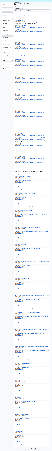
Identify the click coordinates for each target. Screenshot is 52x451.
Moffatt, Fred (8, 40)
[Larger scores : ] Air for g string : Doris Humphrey (23, 223)
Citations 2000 (17, 384)
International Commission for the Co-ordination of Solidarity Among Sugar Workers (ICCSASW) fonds (30, 22)
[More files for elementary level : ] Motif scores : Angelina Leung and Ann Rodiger (28, 299)
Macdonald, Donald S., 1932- (8, 37)
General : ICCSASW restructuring (20, 25)
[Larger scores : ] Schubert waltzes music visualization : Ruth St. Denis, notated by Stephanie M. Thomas (32, 252)
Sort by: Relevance (40, 10)
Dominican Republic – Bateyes (20, 63)
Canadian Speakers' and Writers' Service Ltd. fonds (8, 18)
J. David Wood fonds (19, 420)
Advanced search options (19, 8)
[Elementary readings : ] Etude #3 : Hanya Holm (23, 180)
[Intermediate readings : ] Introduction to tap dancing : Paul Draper (26, 206)
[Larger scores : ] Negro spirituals (20, 244)
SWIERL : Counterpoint (18, 118)
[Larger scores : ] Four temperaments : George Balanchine (24, 274)
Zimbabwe (16, 106)
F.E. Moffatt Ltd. (8, 46)
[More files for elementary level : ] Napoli (21, 286)
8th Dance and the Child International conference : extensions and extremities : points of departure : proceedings (32, 354)
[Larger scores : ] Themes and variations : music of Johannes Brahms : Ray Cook (28, 257)
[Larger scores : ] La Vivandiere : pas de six (22, 269)
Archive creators (5, 34)
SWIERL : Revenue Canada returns (20, 133)
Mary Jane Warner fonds (19, 169)
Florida (16, 67)
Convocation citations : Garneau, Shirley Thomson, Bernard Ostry (26, 401)
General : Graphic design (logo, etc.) (21, 15)
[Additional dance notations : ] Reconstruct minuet (23, 320)
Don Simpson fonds (8, 27)
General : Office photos (19, 29)
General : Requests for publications (21, 33)
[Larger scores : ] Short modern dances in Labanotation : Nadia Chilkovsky (27, 240)
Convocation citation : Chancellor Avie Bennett (22, 405)
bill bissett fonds (8, 23)
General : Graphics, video (19, 20)
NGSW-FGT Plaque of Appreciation (20, 164)
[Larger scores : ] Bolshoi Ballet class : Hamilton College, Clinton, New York (27, 227)
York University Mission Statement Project (22, 371)
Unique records (8, 6)
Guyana (16, 76)
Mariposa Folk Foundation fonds (8, 16)
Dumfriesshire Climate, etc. (19, 431)
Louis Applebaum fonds (8, 32)
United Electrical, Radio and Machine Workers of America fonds (8, 21)
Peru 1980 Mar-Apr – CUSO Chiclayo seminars (22, 84)
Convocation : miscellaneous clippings (21, 414)
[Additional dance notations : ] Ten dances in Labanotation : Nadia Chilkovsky (28, 312)
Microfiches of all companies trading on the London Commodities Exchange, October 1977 (30, 137)
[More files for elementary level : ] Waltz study (22, 282)
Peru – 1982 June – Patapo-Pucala (20, 97)
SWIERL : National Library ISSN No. (20, 129)
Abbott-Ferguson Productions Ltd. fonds (8, 14)
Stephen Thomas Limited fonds (8, 25)
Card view (25, 10)
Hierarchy (21, 10)
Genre (4, 63)
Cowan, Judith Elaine (8, 39)
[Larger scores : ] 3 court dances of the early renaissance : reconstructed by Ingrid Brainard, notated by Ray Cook (32, 261)
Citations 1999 (17, 380)
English (8, 7)
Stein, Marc (8, 52)
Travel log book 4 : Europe (19, 143)
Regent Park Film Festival (8, 44)
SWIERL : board (17, 114)
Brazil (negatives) (18, 59)
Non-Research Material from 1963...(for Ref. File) (23, 439)
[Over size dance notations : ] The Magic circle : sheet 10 (24, 363)
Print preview (17, 10)
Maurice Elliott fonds (19, 373)
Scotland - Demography (19, 435)
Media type (4, 68)
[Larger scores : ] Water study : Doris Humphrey (23, 278)
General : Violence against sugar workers (21, 55)
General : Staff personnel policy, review (21, 46)
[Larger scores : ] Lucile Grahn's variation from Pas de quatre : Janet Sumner (27, 248)
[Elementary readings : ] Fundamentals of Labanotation (24, 189)
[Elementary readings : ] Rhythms (20, 197)
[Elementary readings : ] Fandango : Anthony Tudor (23, 184)
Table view (29, 10)
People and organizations (7, 55)
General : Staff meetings (19, 42)
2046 (37, 449)
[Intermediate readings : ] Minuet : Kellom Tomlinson (23, 210)
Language (4, 4)
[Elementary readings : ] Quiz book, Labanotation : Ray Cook (25, 193)
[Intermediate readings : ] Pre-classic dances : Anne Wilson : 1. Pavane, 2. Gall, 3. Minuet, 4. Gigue (31, 214)
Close (19, 2)
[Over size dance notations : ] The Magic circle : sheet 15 (24, 367)
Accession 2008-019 (18, 397)
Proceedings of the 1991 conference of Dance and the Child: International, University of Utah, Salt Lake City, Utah (32, 350)
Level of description (6, 65)
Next (39, 449)
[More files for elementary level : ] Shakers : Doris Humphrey (25, 291)
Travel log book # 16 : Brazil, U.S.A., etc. (21, 156)
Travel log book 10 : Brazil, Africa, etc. (21, 147)
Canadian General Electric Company (8, 42)
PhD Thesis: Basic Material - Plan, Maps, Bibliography (23, 418)
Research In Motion (8, 51)
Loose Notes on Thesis (18, 422)
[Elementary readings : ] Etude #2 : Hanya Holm (23, 176)
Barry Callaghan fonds (8, 30)
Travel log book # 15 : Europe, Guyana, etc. (22, 152)
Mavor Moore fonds (8, 29)
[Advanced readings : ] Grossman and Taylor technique (24, 218)
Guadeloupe (17, 72)
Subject (4, 60)
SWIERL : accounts (18, 110)
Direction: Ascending (46, 10)
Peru (15, 93)
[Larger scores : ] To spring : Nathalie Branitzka (22, 265)
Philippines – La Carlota (19, 101)
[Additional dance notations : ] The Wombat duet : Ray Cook (25, 308)
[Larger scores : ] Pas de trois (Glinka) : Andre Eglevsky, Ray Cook (25, 235)
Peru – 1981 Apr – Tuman (19, 89)
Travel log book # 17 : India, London (21, 160)
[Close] (51, 1)
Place (4, 57)
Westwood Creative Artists (8, 49)
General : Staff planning (19, 50)
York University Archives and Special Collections (8, 48)
